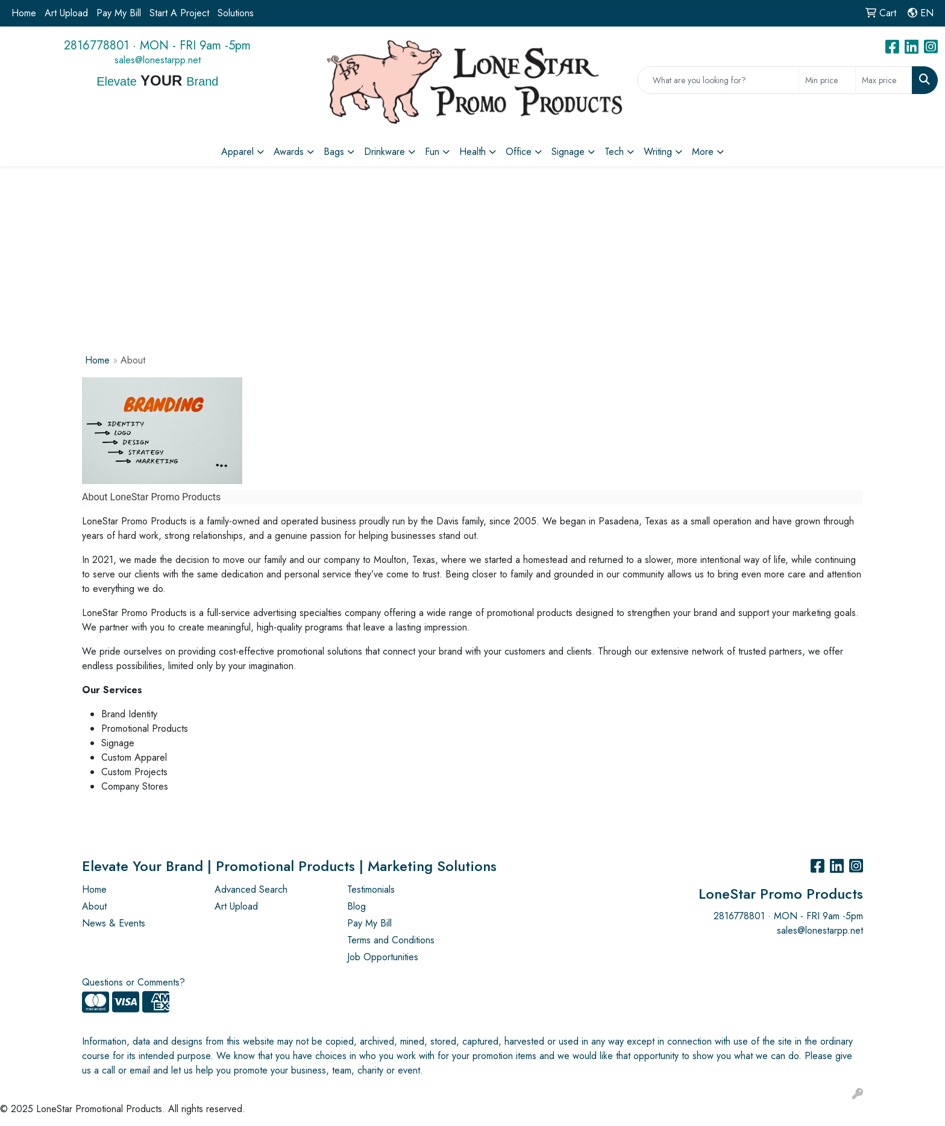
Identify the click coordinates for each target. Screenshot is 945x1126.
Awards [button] (289, 152)
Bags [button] (334, 152)
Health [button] (472, 152)
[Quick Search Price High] (883, 80)
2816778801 (96, 45)
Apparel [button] (237, 152)
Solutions (236, 13)
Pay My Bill (118, 13)
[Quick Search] (718, 80)
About (94, 906)
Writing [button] (658, 152)
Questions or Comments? (133, 982)
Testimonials (371, 889)
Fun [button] (432, 152)
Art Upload (66, 13)
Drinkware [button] (384, 152)
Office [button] (519, 152)
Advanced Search (251, 889)
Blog (356, 906)
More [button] (703, 152)
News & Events (113, 923)
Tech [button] (614, 152)
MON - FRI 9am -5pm (195, 45)
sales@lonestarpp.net (158, 60)
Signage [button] (568, 152)
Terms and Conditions (391, 940)
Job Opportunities (382, 957)
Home (23, 13)
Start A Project (179, 13)
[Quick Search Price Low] (827, 80)
